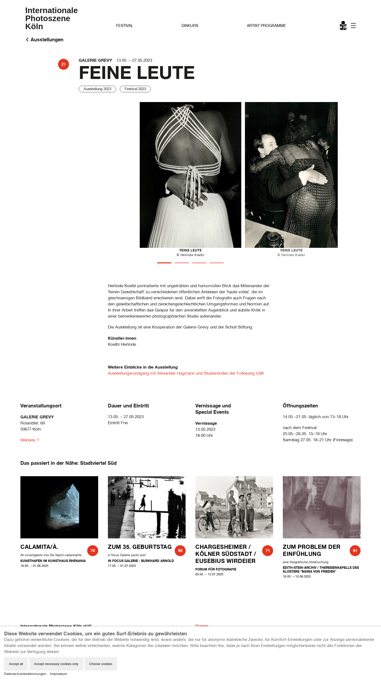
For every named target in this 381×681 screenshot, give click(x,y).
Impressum (58, 674)
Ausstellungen (47, 39)
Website (27, 440)
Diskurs (190, 25)
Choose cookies (100, 664)
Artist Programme (266, 25)
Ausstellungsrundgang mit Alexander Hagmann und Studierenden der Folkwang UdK (186, 373)
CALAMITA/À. (39, 546)
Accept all (16, 664)
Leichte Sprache (343, 26)
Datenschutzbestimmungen (25, 674)
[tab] (164, 262)
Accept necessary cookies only (56, 664)
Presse (201, 625)
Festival (124, 25)
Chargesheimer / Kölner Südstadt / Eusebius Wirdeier (225, 553)
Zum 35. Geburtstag (140, 546)
